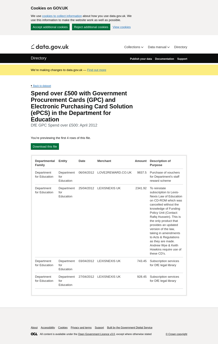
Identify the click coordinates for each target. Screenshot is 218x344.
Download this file (45, 146)
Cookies (63, 327)
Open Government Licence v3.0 (96, 334)
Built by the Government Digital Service (129, 327)
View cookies (122, 27)
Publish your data (141, 58)
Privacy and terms (81, 327)
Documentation (164, 58)
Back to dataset (42, 85)
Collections (132, 47)
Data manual (157, 47)
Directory (180, 47)
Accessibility (48, 327)
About (34, 327)
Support (182, 58)
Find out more (96, 70)
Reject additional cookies (91, 27)
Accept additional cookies (50, 27)
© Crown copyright (176, 334)
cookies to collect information (62, 16)
